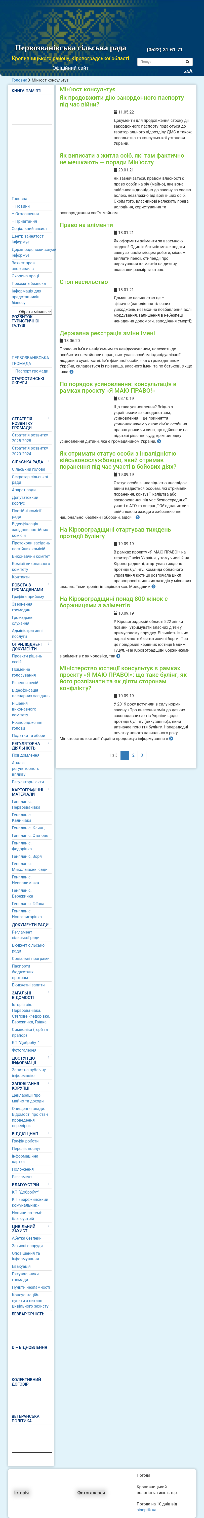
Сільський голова (28, 469)
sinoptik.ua (146, 1509)
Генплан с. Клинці (29, 828)
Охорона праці (25, 276)
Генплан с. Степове (30, 835)
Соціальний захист (29, 228)
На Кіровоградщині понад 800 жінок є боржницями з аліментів (114, 602)
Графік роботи (25, 1141)
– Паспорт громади (30, 371)
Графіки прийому (28, 596)
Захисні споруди (27, 1245)
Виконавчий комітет (31, 556)
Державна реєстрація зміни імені (107, 333)
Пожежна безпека (29, 283)
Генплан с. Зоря (27, 856)
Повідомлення (25, 755)
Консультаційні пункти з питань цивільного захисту (30, 1300)
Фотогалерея (24, 1050)
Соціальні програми (31, 958)
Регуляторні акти (28, 782)
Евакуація (21, 1266)
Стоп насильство (84, 281)
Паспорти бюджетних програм (23, 972)
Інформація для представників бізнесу (27, 297)
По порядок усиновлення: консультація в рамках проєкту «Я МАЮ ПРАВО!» (118, 387)
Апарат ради (24, 490)
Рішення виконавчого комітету (24, 709)
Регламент (22, 1176)
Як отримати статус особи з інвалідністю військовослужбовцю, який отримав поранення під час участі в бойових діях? (118, 460)
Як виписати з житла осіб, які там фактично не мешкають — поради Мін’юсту (122, 159)
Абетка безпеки (27, 1238)
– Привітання (24, 221)
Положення (23, 1169)
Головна (19, 80)
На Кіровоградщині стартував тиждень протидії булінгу (115, 533)
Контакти (21, 577)
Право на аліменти (86, 225)
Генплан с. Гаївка (28, 903)
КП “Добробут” (25, 1042)
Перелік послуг (26, 1148)
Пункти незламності (31, 1287)
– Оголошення (25, 213)
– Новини (21, 206)
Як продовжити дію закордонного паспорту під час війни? (122, 101)
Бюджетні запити (28, 985)
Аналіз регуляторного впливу (25, 768)
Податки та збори (28, 735)
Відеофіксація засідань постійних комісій (30, 530)
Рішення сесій (25, 682)
